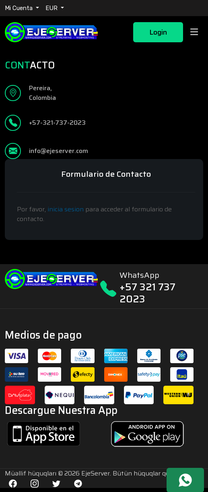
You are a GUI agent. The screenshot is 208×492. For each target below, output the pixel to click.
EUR (52, 8)
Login (158, 32)
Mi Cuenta (19, 8)
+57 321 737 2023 (147, 293)
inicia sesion (65, 209)
